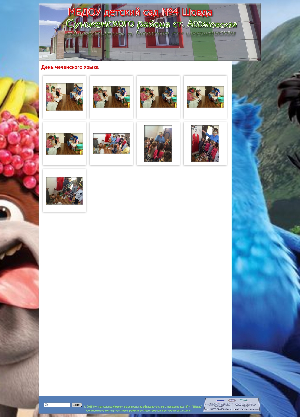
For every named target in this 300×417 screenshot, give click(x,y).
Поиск (76, 405)
